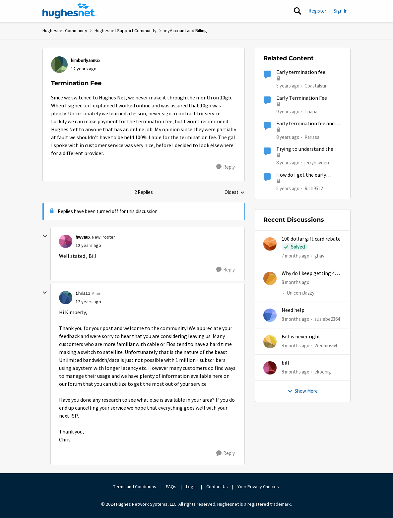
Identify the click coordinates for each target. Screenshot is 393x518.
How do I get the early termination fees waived (303, 175)
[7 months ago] (295, 256)
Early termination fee (300, 72)
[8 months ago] (295, 282)
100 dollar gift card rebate (311, 239)
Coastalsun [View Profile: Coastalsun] (316, 86)
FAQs (171, 486)
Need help (293, 310)
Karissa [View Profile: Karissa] (311, 137)
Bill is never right (301, 336)
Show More (303, 391)
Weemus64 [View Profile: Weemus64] (325, 345)
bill (285, 363)
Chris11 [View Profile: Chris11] (83, 293)
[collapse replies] (45, 236)
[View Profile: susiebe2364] (270, 315)
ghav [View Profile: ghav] (319, 256)
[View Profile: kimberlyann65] (59, 64)
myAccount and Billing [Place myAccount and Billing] (185, 30)
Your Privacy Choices (258, 486)
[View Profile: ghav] (270, 244)
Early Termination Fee (301, 98)
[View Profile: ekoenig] (270, 367)
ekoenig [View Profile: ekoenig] (322, 372)
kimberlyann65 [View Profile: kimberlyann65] (85, 60)
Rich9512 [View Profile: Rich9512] (313, 188)
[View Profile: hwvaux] (65, 241)
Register (317, 11)
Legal (191, 486)
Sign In (341, 11)
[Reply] (225, 167)
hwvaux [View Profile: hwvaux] (83, 237)
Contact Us (217, 486)
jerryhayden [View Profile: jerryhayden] (316, 162)
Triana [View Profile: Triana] (310, 111)
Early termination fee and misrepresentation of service (309, 123)
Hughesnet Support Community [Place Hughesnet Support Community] (126, 30)
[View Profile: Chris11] (65, 297)
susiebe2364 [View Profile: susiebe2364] (327, 319)
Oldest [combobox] (235, 192)
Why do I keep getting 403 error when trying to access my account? (311, 273)
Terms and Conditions (134, 486)
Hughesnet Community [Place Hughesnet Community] (64, 30)
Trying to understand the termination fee (304, 149)
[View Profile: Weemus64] (270, 341)
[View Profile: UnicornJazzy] (270, 278)
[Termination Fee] (88, 245)
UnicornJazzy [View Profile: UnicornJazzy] (300, 293)
